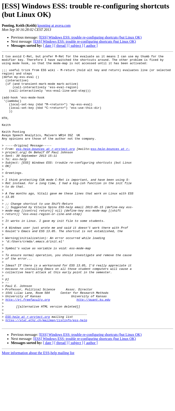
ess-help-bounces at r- (110, 168)
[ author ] (91, 46)
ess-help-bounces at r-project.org (45, 168)
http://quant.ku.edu (93, 349)
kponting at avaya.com (53, 25)
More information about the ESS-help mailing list (38, 407)
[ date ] (48, 46)
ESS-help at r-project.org (27, 369)
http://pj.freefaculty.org (27, 349)
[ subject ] (76, 46)
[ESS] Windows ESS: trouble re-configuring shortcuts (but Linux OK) (90, 37)
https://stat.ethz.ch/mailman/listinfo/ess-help (46, 373)
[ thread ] (61, 46)
